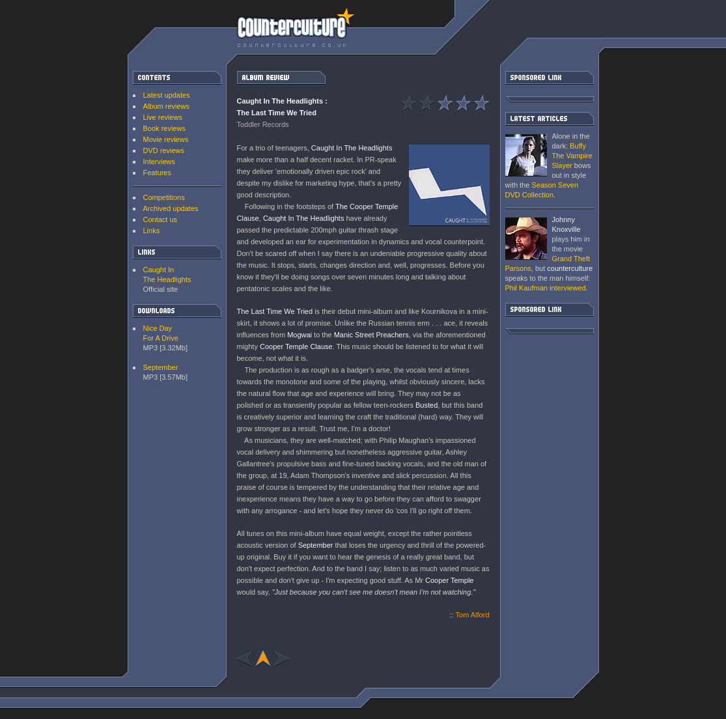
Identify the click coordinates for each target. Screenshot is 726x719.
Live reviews (163, 117)
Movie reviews (166, 139)
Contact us (160, 219)
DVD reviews (164, 150)
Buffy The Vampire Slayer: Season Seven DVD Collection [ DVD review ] (526, 155)
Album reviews (166, 106)
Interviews (159, 161)
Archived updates (171, 208)
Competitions (164, 197)
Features (157, 172)
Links (151, 230)
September (160, 367)
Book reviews (164, 128)
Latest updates (166, 95)
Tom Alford (473, 615)
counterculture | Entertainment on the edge (296, 27)
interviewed (545, 288)
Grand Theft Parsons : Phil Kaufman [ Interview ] (526, 239)
